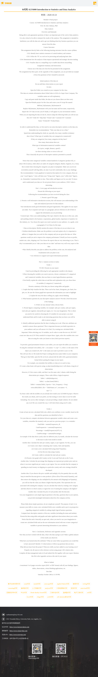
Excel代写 (30, 597)
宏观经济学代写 (12, 592)
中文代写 (24, 592)
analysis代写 (49, 588)
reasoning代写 (12, 588)
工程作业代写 (54, 592)
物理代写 (76, 584)
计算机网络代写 (62, 588)
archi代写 (50, 597)
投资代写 (74, 588)
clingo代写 (40, 597)
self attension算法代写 (64, 597)
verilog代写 (86, 584)
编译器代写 (25, 588)
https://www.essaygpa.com (17, 634)
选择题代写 (67, 592)
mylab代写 (37, 584)
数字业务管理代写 (14, 584)
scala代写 (27, 584)
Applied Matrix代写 (63, 584)
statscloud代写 (85, 588)
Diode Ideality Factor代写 (38, 592)
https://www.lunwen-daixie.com (19, 627)
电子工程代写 (78, 592)
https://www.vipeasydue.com (18, 631)
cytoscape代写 (48, 584)
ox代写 (89, 592)
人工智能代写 (36, 588)
